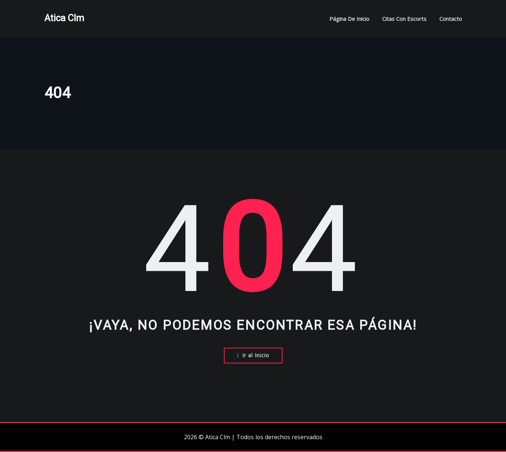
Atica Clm (64, 17)
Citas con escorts (404, 18)
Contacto (450, 18)
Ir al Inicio (253, 355)
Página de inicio (349, 18)
